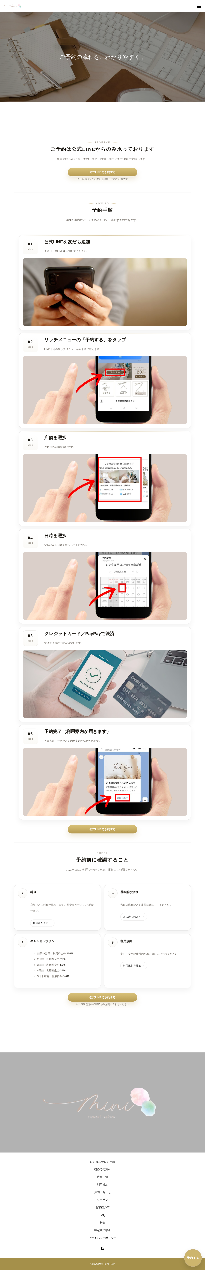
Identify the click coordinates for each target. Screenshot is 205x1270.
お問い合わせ (102, 1192)
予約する (193, 1257)
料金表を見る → (42, 923)
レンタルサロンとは (102, 1161)
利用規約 (102, 1184)
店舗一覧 (102, 1177)
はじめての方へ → (134, 916)
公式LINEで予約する (102, 172)
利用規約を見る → (134, 965)
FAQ (102, 1215)
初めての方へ (102, 1169)
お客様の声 (102, 1207)
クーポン (102, 1199)
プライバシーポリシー (102, 1237)
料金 (102, 1222)
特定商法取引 (102, 1230)
